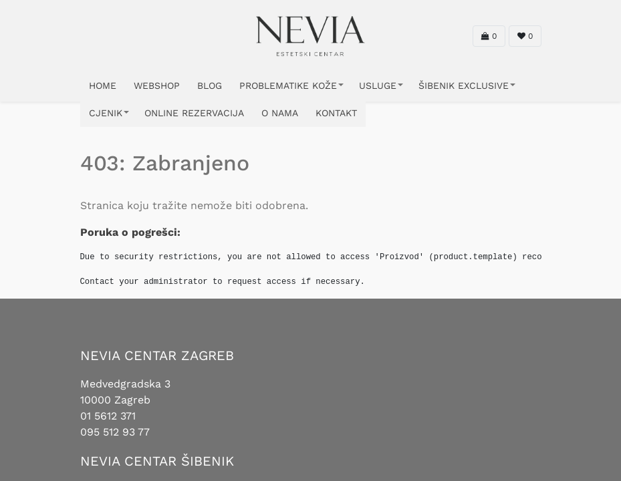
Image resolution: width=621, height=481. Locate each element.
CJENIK (105, 113)
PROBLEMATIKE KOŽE (288, 85)
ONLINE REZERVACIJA (194, 113)
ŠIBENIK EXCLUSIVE (463, 85)
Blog (209, 85)
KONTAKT (336, 113)
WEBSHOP (157, 85)
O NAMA (279, 113)
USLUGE (377, 85)
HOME (102, 85)
